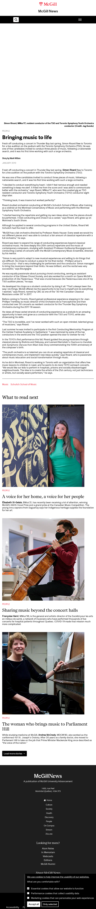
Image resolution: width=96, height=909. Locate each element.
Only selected (50, 904)
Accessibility (12, 907)
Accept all (34, 904)
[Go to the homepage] (49, 800)
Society (49, 809)
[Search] (16, 19)
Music (5, 384)
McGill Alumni (48, 864)
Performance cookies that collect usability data (55, 893)
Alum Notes (48, 848)
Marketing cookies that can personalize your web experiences (62, 898)
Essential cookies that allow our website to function (57, 888)
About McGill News (48, 872)
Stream (49, 830)
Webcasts (48, 856)
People (6, 490)
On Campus (49, 825)
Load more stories (14, 753)
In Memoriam (48, 852)
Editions (48, 860)
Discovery (49, 817)
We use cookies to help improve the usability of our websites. (58, 876)
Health (49, 813)
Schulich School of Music (24, 384)
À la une (49, 834)
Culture (49, 805)
